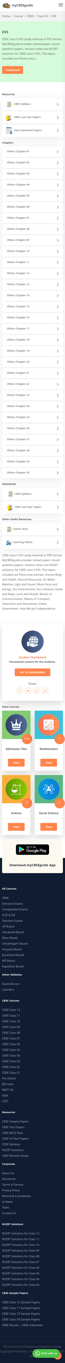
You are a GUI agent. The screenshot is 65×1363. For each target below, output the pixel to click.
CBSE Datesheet (32, 1325)
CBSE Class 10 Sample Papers (21, 1314)
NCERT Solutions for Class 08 (20, 1256)
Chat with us (45, 1353)
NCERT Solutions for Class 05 (20, 1273)
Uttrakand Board (13, 932)
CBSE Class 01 (11, 1073)
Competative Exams (15, 909)
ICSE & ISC (9, 915)
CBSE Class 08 (11, 1033)
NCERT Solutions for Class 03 (20, 1285)
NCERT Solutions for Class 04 (20, 1279)
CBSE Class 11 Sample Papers (21, 1308)
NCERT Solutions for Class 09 (20, 1250)
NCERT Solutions (13, 1150)
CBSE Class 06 (11, 1044)
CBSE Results (10, 1325)
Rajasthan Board (13, 966)
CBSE (30, 16)
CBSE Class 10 (11, 1021)
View (16, 762)
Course (18, 16)
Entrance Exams (12, 903)
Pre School (9, 1078)
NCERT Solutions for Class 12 (20, 1233)
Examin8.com (11, 984)
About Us (8, 1173)
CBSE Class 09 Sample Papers (21, 1319)
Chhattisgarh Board (15, 943)
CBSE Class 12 (11, 1010)
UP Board (8, 926)
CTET (5, 1101)
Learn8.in (8, 989)
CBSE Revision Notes (15, 1156)
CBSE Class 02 (11, 1067)
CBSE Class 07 (11, 1038)
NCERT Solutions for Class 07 (20, 1262)
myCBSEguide (17, 5)
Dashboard (13, 70)
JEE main (7, 1084)
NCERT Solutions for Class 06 (20, 1268)
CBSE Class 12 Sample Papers (21, 1302)
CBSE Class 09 (11, 1027)
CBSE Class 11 (11, 1015)
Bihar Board (10, 938)
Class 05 (42, 16)
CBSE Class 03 (11, 1061)
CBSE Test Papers (13, 1127)
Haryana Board (12, 949)
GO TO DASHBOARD (32, 672)
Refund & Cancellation (16, 1196)
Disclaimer (9, 1179)
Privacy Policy (11, 1190)
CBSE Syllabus (11, 1144)
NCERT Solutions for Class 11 (20, 1239)
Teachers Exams (12, 921)
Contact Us (9, 1213)
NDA (5, 1095)
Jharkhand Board (13, 955)
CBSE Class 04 (11, 1055)
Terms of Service (12, 1185)
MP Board (8, 961)
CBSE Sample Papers (15, 1121)
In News (7, 1202)
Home (6, 16)
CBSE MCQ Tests (12, 1133)
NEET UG (8, 1090)
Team (5, 1207)
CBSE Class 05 (11, 1050)
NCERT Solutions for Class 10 (20, 1245)
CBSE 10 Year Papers (15, 1138)
